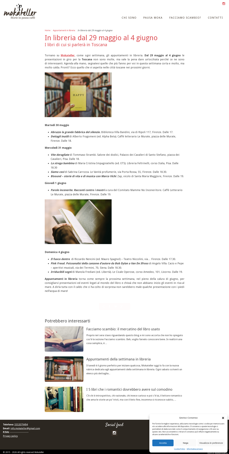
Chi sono (129, 17)
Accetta (163, 443)
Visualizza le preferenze (211, 443)
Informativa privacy (195, 449)
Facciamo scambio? (185, 17)
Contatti (215, 17)
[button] (223, 417)
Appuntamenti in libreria (64, 30)
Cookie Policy (179, 449)
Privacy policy (10, 436)
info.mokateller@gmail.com (25, 428)
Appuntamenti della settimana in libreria (125, 358)
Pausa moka (153, 17)
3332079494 (21, 424)
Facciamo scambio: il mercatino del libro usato (131, 328)
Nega (185, 443)
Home (47, 30)
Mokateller (68, 55)
